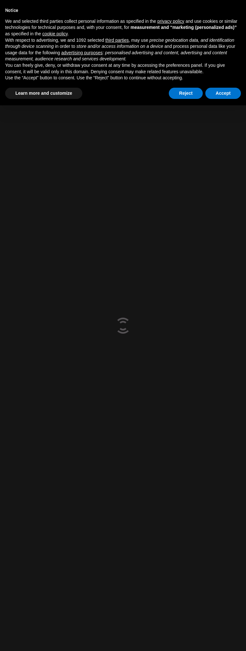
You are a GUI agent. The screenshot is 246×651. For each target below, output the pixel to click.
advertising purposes (81, 52)
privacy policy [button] (170, 21)
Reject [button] (186, 93)
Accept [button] (223, 93)
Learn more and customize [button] (43, 93)
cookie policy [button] (55, 33)
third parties (117, 40)
